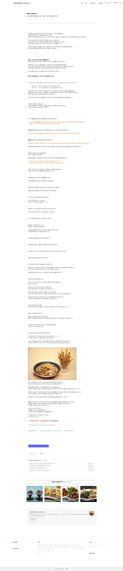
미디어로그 (93, 3)
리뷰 (51, 545)
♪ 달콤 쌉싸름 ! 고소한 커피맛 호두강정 (37, 466)
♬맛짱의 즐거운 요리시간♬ (21, 3)
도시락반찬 (77, 547)
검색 (108, 546)
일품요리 (51, 550)
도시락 (62, 547)
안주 (61, 545)
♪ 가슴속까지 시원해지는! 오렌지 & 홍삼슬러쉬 (39, 470)
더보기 (39, 552)
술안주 (47, 547)
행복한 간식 (37, 460)
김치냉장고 (67, 545)
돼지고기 (46, 545)
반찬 (53, 547)
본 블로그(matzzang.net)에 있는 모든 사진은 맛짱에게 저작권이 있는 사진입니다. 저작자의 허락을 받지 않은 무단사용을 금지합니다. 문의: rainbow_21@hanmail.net (59, 515)
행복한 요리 (31, 460)
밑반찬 (40, 545)
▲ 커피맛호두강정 (32, 430)
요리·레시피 (41, 547)
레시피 (77, 545)
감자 (73, 545)
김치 (67, 547)
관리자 (67, 568)
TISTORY (62, 568)
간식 (71, 547)
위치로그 (101, 3)
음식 (40, 550)
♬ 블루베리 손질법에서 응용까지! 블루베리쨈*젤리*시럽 (41, 463)
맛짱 (83, 547)
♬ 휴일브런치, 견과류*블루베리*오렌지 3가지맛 (39, 465)
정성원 (56, 545)
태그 (86, 3)
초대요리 (45, 550)
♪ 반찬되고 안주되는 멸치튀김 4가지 (37, 468)
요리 (57, 547)
